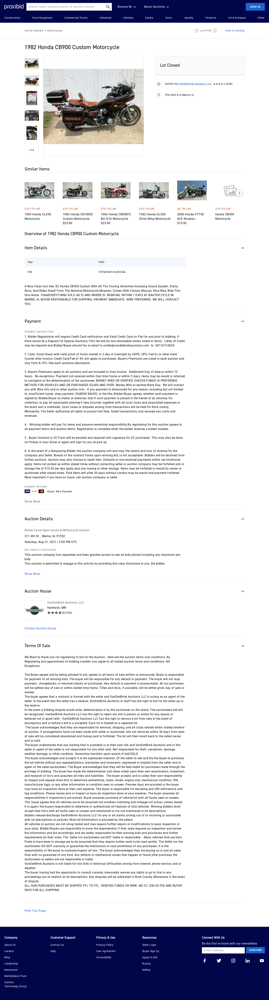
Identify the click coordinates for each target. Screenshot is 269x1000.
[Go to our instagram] (233, 961)
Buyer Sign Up (150, 951)
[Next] (239, 193)
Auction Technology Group (15, 984)
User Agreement (106, 951)
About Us (10, 944)
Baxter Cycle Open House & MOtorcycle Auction (57, 530)
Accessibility (103, 957)
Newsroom (11, 969)
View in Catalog (235, 30)
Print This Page (35, 910)
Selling (146, 969)
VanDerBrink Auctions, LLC (195, 83)
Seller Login (149, 944)
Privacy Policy (104, 944)
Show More (32, 501)
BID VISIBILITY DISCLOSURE (40, 550)
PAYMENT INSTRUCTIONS (39, 332)
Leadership (11, 963)
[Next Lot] (215, 30)
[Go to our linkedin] (247, 961)
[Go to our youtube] (262, 961)
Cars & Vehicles (34, 30)
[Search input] (65, 6)
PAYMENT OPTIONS (36, 486)
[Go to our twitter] (219, 961)
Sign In (255, 6)
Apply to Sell (149, 957)
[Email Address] (223, 950)
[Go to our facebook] (204, 961)
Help (53, 951)
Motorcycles (54, 30)
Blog (7, 957)
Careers (9, 951)
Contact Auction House (40, 628)
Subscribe (255, 950)
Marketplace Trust (15, 976)
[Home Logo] (13, 7)
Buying (146, 963)
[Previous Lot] (197, 30)
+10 (31, 150)
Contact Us (57, 944)
